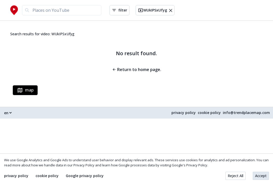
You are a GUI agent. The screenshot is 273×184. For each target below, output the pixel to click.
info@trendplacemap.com (246, 112)
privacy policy (183, 112)
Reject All (235, 175)
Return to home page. (136, 69)
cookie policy (209, 112)
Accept (261, 175)
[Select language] (8, 113)
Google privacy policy (85, 176)
